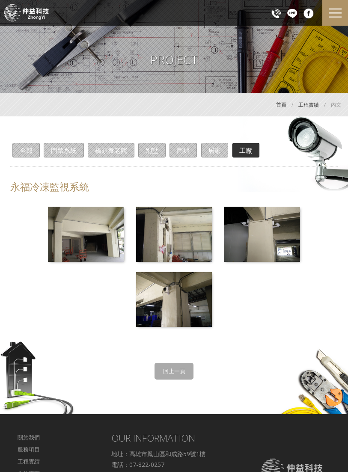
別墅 (153, 150)
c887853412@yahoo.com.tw (150, 428)
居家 (216, 150)
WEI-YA (212, 450)
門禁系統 (64, 150)
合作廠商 (29, 403)
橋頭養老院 (112, 150)
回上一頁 (174, 302)
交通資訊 (29, 415)
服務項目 (29, 380)
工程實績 (308, 104)
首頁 (281, 104)
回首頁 (26, 427)
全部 (26, 150)
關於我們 (29, 368)
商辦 (184, 150)
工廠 (248, 150)
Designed (185, 450)
